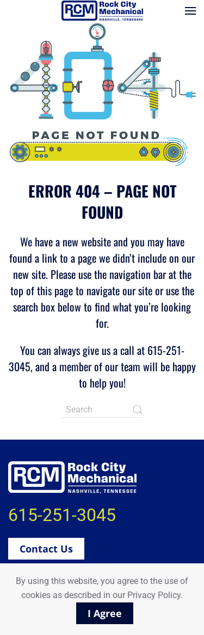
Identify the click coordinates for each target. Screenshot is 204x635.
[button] (190, 11)
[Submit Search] (137, 410)
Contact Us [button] (46, 548)
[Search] (102, 410)
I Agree (105, 613)
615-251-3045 (62, 515)
